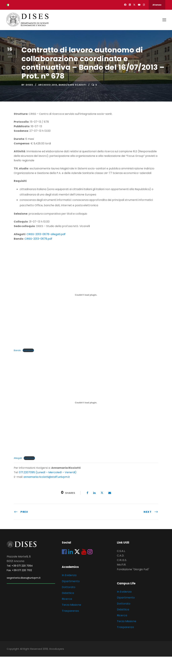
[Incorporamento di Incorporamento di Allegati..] (86, 406)
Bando (17, 354)
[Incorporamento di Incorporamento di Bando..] (86, 299)
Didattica (68, 597)
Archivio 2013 (47, 89)
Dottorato (68, 591)
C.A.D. (120, 560)
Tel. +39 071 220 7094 (20, 570)
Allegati (18, 462)
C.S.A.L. (121, 555)
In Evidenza (69, 580)
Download (28, 354)
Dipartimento (71, 586)
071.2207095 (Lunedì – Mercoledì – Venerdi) (47, 477)
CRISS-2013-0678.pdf (38, 243)
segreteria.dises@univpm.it (24, 582)
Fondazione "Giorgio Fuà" (133, 574)
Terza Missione (71, 609)
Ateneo (157, 4)
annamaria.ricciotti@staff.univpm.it (47, 481)
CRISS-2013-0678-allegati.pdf (46, 239)
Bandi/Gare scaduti (72, 89)
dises (29, 89)
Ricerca (67, 603)
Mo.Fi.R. (121, 569)
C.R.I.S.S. (122, 564)
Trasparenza (70, 615)
